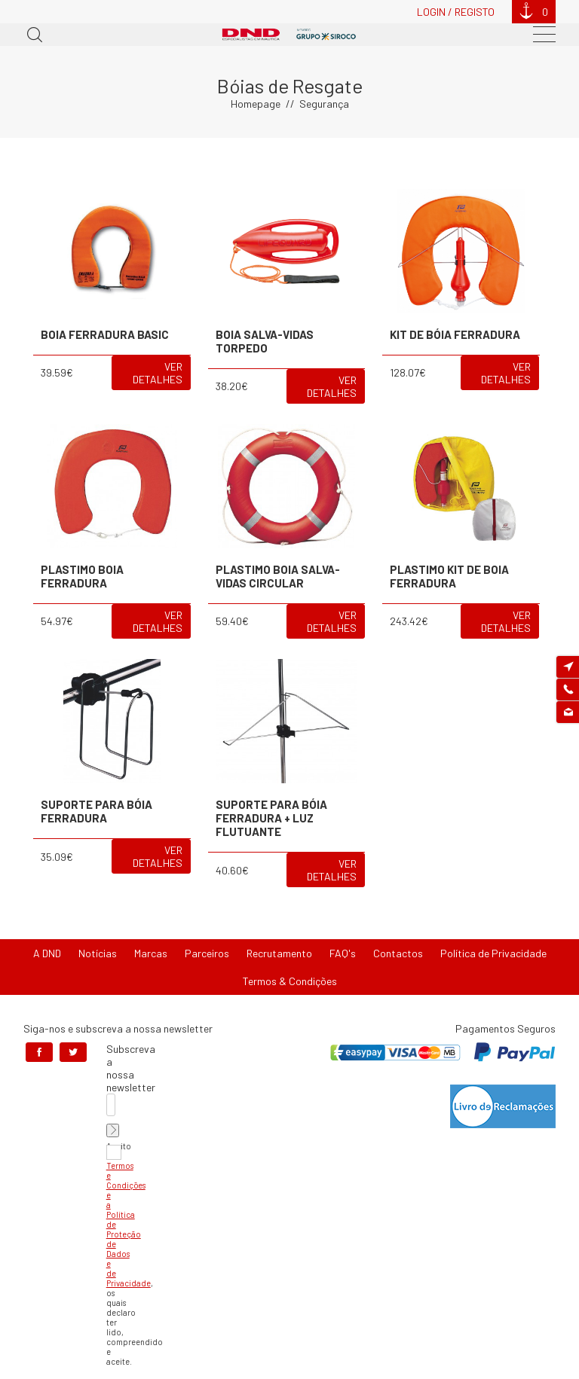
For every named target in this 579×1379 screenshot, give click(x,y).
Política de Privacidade (493, 953)
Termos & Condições (290, 981)
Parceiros (207, 953)
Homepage (255, 103)
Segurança (324, 103)
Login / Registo (456, 11)
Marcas (150, 953)
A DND (47, 953)
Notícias (97, 953)
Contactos (398, 953)
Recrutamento (279, 953)
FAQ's (342, 953)
